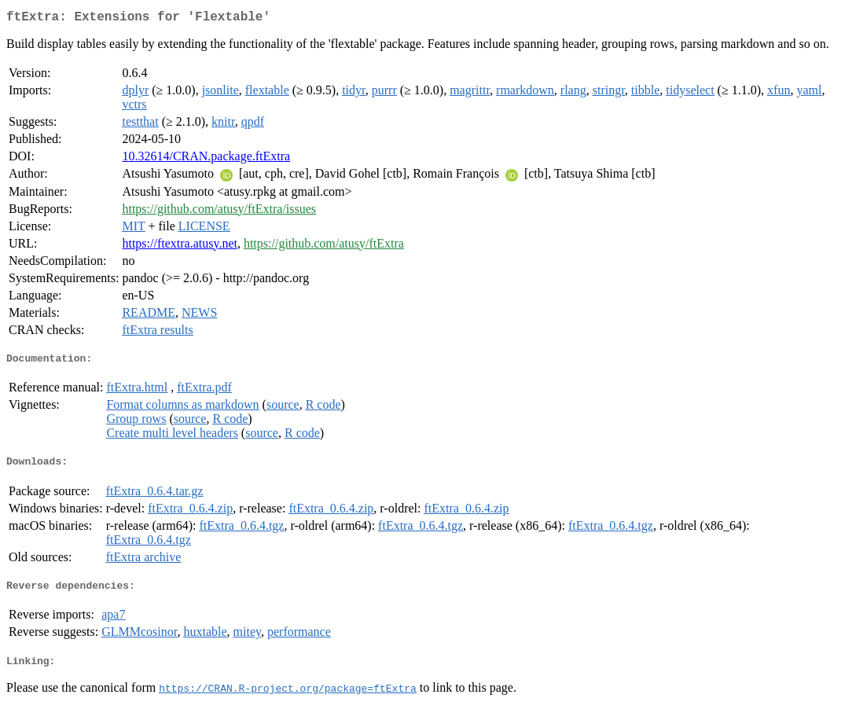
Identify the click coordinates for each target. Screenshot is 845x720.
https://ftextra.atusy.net (179, 246)
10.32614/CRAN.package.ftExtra (206, 159)
